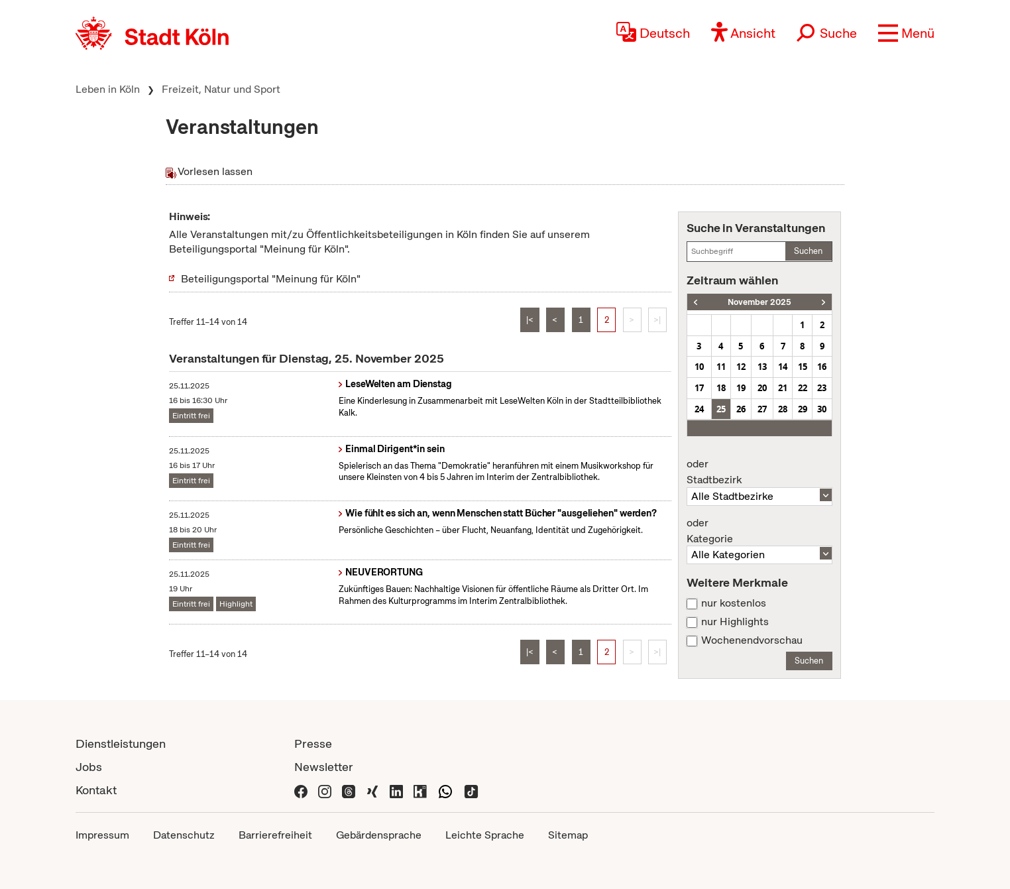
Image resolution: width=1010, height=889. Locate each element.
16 (821, 367)
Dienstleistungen (121, 743)
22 (802, 388)
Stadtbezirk (759, 472)
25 (721, 409)
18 (721, 388)
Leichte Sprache (484, 835)
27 (762, 409)
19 (741, 388)
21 (782, 388)
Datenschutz (184, 835)
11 (721, 367)
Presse (313, 743)
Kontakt (96, 790)
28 (782, 409)
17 (699, 388)
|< (529, 320)
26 (741, 409)
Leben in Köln (108, 89)
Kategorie (759, 531)
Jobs (89, 766)
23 (821, 388)
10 (699, 367)
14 (782, 367)
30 (821, 409)
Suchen (808, 251)
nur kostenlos (733, 603)
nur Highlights (735, 622)
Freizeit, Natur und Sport (221, 89)
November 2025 (759, 302)
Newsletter (323, 766)
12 (741, 367)
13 (762, 367)
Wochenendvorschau (752, 640)
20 (762, 388)
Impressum (102, 835)
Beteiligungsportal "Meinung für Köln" (271, 279)
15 (802, 367)
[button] (906, 33)
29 (802, 409)
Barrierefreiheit (275, 835)
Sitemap (568, 835)
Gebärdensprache (378, 835)
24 (699, 409)
